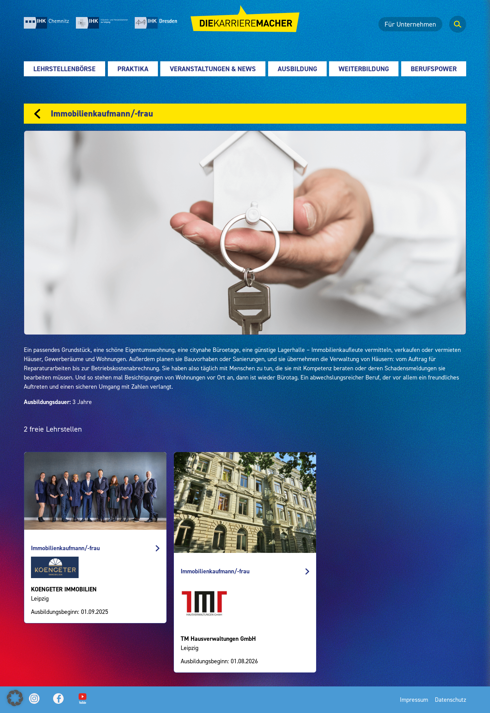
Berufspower (434, 68)
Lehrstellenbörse (64, 68)
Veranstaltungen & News (213, 68)
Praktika (132, 68)
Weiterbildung (364, 68)
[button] (15, 698)
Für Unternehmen (410, 24)
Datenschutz (450, 699)
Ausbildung (297, 68)
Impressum (414, 699)
